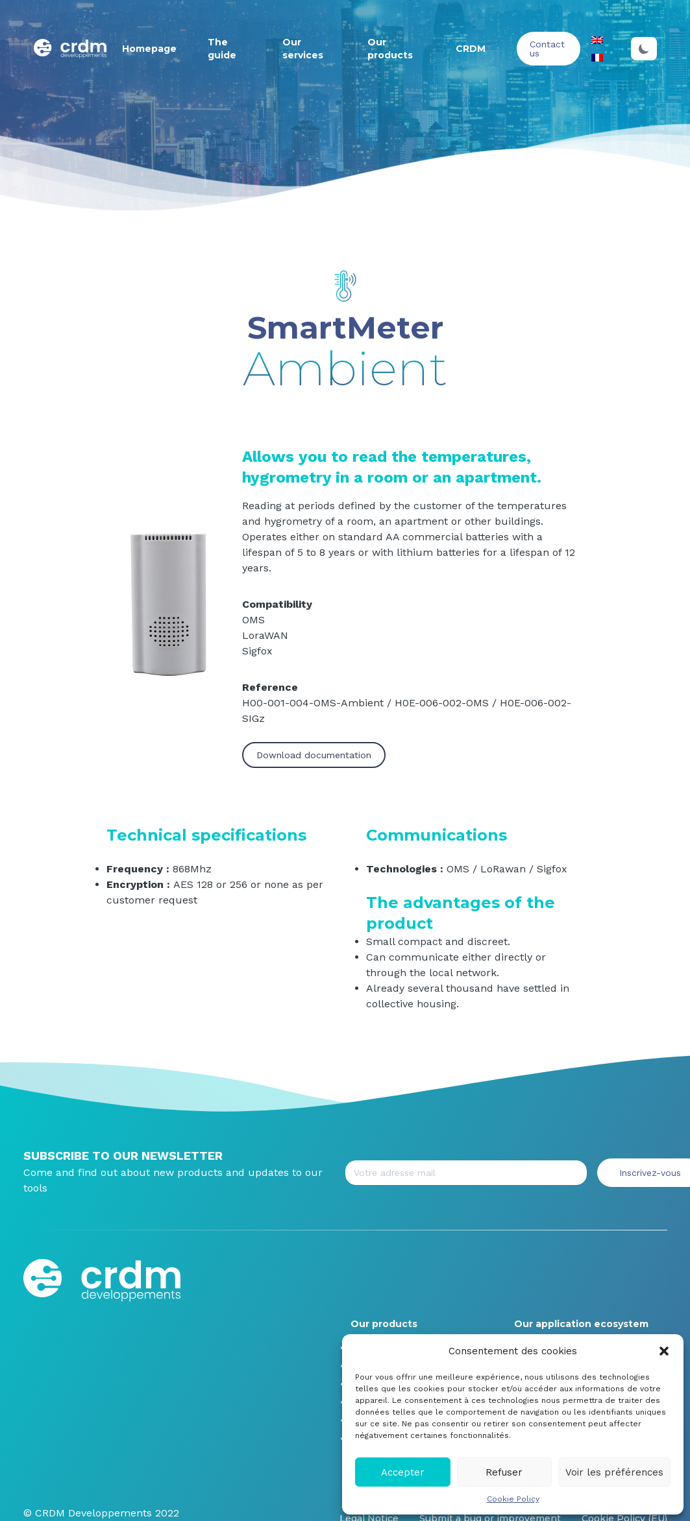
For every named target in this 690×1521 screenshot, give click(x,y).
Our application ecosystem (581, 1324)
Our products (384, 1324)
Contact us (547, 48)
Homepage (149, 48)
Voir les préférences (614, 1472)
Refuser (504, 1472)
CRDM (471, 48)
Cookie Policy (513, 1498)
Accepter (403, 1472)
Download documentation (313, 755)
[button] (664, 1351)
